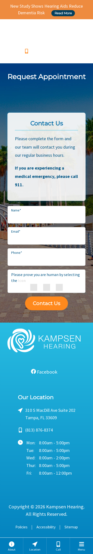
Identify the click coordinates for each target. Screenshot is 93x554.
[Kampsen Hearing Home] (46, 33)
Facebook (44, 372)
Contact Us (46, 303)
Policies (21, 527)
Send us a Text (52, 58)
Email (15, 231)
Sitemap (71, 527)
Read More (63, 13)
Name (16, 210)
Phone (16, 252)
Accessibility (46, 527)
